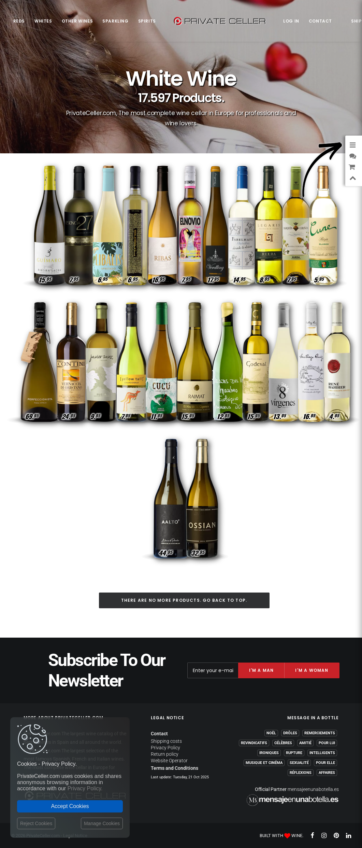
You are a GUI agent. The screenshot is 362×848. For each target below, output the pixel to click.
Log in (291, 21)
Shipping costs (166, 741)
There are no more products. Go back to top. (184, 600)
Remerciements (319, 733)
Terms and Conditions (174, 768)
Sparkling (115, 21)
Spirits (147, 21)
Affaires (327, 772)
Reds (19, 21)
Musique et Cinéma (264, 763)
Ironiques (269, 753)
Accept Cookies (70, 806)
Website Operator (169, 760)
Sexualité (299, 763)
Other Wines (77, 21)
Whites (43, 21)
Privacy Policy (165, 747)
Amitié (305, 743)
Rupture (294, 753)
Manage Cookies (102, 823)
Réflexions (301, 772)
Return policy (164, 754)
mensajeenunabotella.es (313, 789)
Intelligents (322, 753)
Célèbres (283, 743)
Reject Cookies (36, 823)
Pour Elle (325, 763)
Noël (271, 733)
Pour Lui (327, 743)
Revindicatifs (254, 743)
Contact (320, 21)
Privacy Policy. (85, 788)
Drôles (290, 733)
